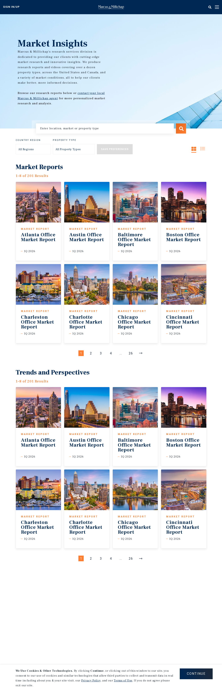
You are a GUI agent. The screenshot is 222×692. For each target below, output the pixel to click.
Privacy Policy (91, 680)
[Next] (140, 353)
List (202, 148)
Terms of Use (123, 680)
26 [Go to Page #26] (131, 353)
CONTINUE (196, 674)
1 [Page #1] (81, 353)
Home (111, 7)
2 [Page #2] (91, 353)
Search (181, 128)
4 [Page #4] (111, 353)
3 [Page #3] (101, 353)
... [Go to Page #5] (121, 353)
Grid (193, 148)
